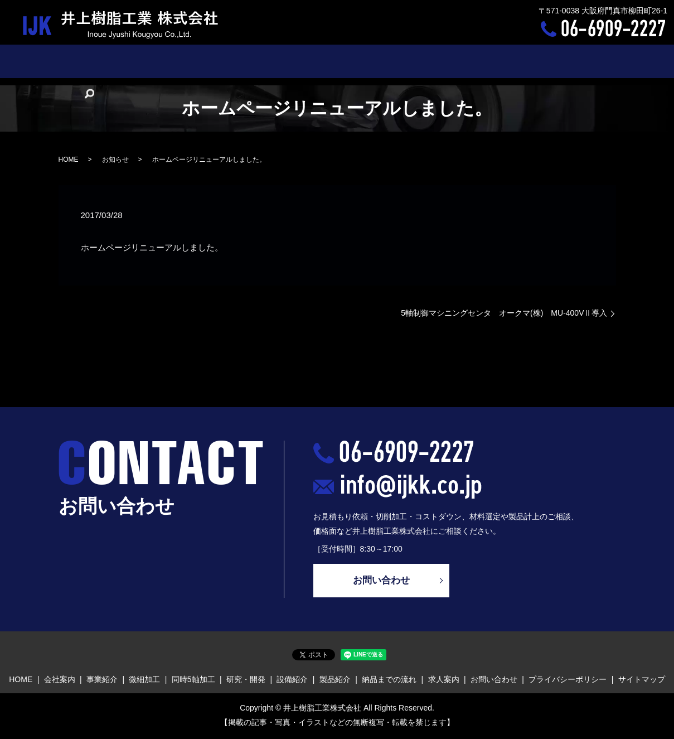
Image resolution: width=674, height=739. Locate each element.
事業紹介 (157, 60)
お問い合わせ (558, 60)
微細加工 (201, 60)
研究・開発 (304, 60)
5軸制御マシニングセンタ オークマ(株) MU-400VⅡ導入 (504, 312)
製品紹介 (396, 60)
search (602, 62)
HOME (74, 60)
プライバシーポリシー (567, 681)
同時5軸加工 (251, 60)
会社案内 (114, 60)
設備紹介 (352, 60)
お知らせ (115, 159)
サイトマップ (641, 681)
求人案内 (507, 60)
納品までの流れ (451, 60)
